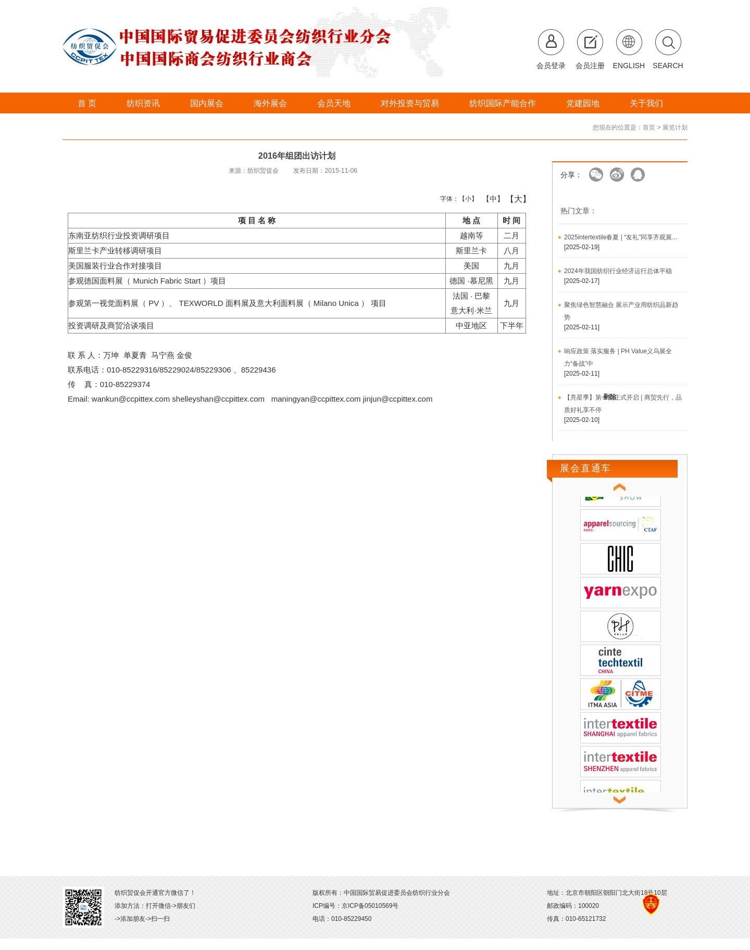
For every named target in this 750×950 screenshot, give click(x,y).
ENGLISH (629, 65)
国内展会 (206, 103)
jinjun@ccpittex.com (398, 398)
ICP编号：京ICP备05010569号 (355, 905)
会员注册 (590, 65)
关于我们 (646, 103)
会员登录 (551, 65)
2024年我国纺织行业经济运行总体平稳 (618, 271)
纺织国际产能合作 (502, 103)
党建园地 (582, 103)
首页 (649, 127)
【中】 (489, 199)
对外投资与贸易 (410, 103)
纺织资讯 (143, 103)
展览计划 (675, 127)
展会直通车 (585, 468)
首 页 (87, 103)
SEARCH (668, 65)
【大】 (513, 198)
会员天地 (334, 103)
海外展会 (270, 103)
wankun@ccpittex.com (131, 398)
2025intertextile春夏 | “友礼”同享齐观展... (620, 237)
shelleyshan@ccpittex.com (218, 398)
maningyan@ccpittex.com (316, 398)
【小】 (466, 198)
